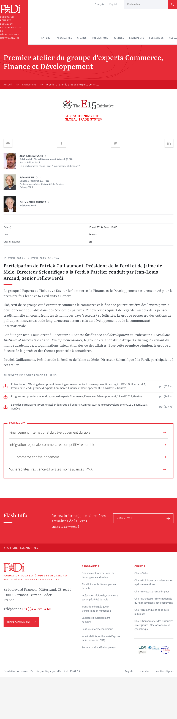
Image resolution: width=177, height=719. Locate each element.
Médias (173, 38)
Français (99, 4)
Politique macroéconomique (97, 629)
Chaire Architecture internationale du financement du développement (153, 601)
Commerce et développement (90, 457)
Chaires (82, 38)
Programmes (64, 38)
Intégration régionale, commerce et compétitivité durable (87, 444)
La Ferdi (46, 38)
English (113, 4)
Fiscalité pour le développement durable (99, 586)
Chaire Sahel (141, 573)
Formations (156, 38)
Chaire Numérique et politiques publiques (151, 612)
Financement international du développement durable (87, 432)
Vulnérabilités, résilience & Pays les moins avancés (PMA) (87, 469)
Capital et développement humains (96, 620)
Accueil (8, 85)
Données (118, 38)
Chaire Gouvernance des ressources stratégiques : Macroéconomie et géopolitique (153, 625)
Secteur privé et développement (99, 647)
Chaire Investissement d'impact (151, 591)
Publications (100, 38)
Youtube (144, 671)
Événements (136, 38)
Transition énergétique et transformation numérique (96, 609)
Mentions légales (164, 671)
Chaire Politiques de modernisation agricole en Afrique (153, 582)
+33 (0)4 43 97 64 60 (36, 609)
